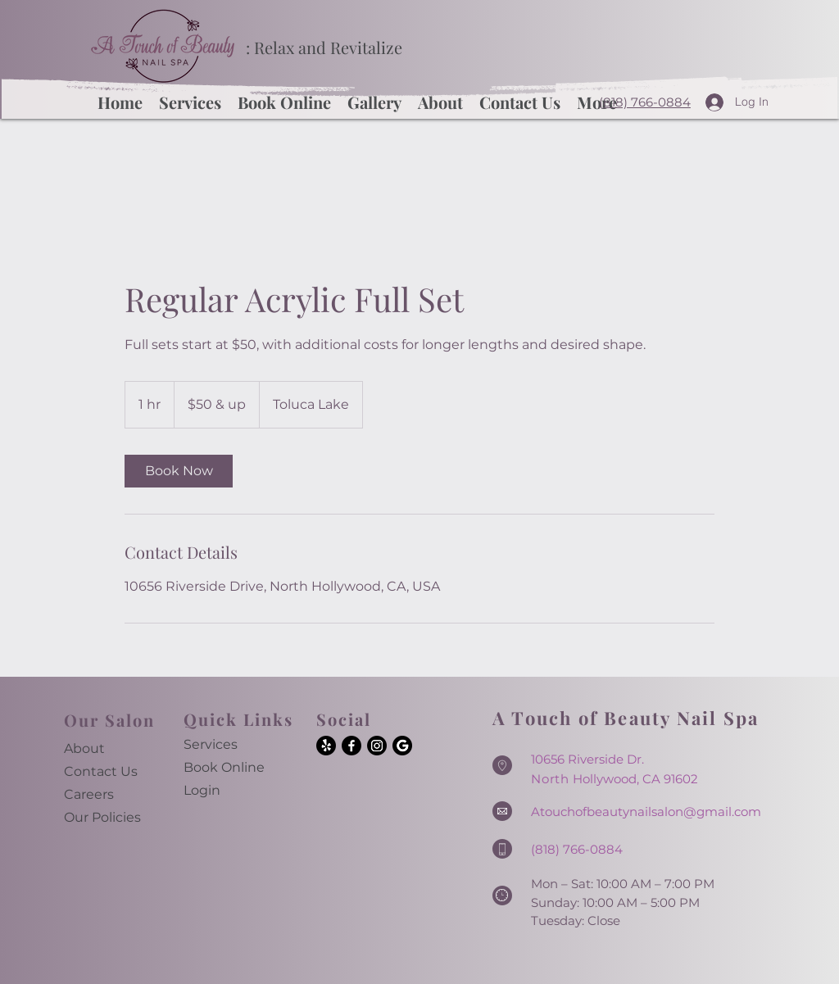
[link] (179, 471)
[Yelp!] (326, 745)
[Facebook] (351, 745)
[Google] (402, 745)
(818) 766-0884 (645, 102)
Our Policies (102, 817)
